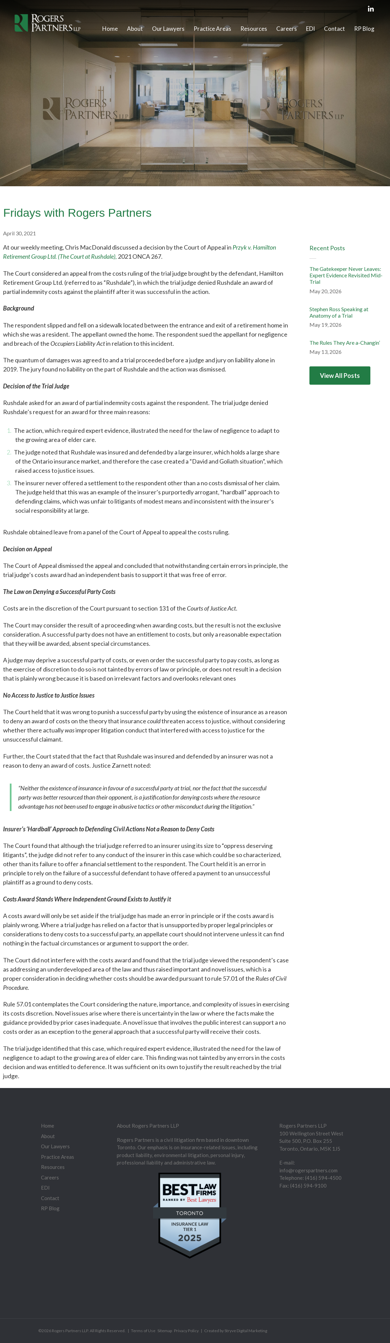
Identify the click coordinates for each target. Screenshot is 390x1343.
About (135, 28)
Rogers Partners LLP (70, 1330)
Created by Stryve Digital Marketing (235, 1330)
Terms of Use (143, 1330)
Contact (334, 28)
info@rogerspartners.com (308, 1170)
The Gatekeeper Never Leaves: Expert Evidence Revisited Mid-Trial (346, 275)
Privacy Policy (186, 1330)
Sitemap (164, 1330)
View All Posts (340, 375)
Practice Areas (212, 28)
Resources (253, 28)
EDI (310, 28)
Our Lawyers (168, 28)
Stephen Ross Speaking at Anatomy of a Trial (338, 312)
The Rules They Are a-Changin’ (344, 342)
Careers (286, 28)
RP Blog (364, 28)
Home (110, 28)
